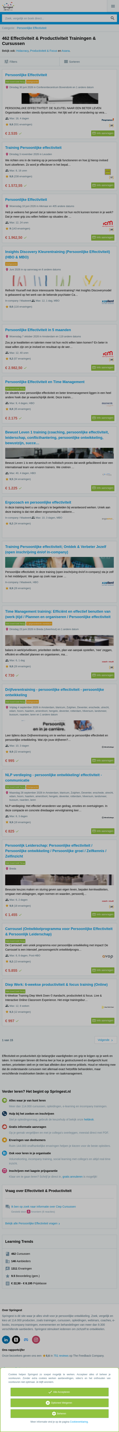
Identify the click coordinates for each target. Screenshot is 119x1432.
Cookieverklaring (79, 1421)
